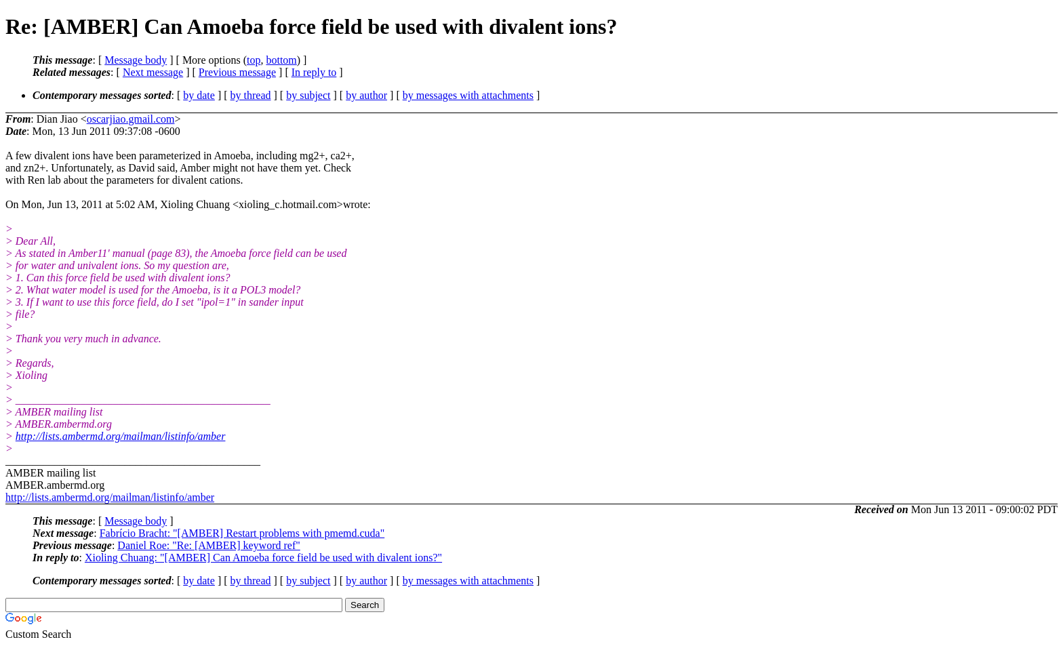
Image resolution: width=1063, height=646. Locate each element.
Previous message (237, 72)
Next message (153, 72)
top (253, 60)
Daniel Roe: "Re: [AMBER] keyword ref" (208, 545)
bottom (281, 60)
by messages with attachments (468, 95)
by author (366, 95)
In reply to (314, 72)
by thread (250, 95)
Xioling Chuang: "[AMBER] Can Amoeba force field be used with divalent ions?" (263, 557)
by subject (308, 95)
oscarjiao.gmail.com (131, 119)
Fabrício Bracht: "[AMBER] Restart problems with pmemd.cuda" (242, 533)
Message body (135, 60)
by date (199, 95)
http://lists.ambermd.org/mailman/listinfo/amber (121, 436)
